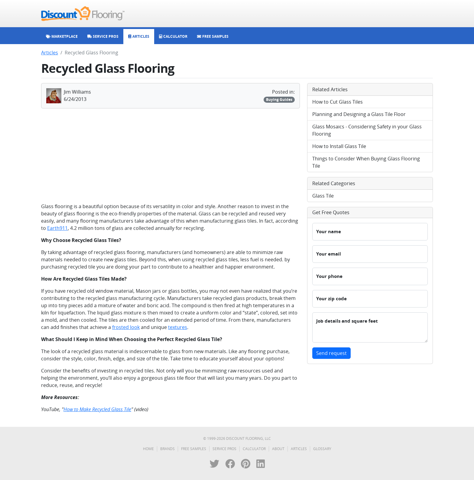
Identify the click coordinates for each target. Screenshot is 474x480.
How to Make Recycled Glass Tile (97, 409)
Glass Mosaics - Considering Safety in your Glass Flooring (367, 130)
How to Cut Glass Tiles (337, 101)
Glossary (322, 448)
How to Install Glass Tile (339, 146)
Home (148, 448)
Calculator (254, 448)
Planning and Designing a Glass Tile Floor (359, 114)
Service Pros (224, 448)
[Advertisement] (170, 155)
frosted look (126, 327)
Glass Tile (323, 195)
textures (177, 327)
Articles (49, 52)
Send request (331, 353)
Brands (167, 448)
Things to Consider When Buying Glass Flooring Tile (366, 162)
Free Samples (193, 448)
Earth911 (57, 228)
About (278, 448)
